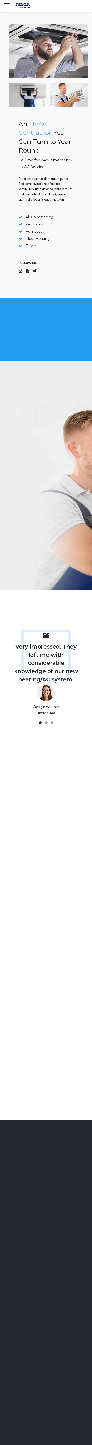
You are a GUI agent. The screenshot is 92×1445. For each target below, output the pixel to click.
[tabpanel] (46, 677)
